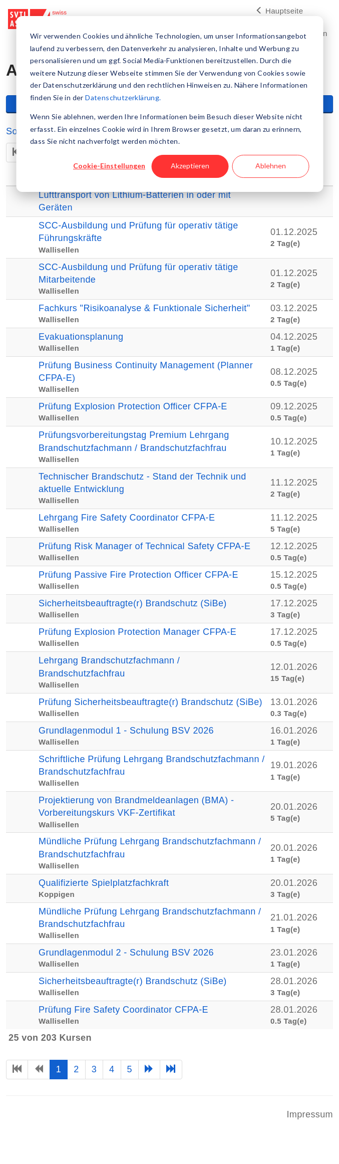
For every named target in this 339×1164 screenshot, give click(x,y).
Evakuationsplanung (81, 337)
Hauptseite (279, 11)
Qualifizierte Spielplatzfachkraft (104, 883)
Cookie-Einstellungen (109, 165)
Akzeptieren (190, 165)
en (322, 33)
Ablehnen (270, 165)
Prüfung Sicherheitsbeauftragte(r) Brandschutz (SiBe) (150, 702)
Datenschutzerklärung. (123, 97)
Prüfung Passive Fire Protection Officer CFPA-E (138, 575)
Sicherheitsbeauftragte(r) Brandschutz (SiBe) (133, 603)
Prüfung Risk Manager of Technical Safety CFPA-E (144, 546)
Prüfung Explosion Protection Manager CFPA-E (137, 632)
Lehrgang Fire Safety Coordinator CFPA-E (127, 518)
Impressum (309, 1114)
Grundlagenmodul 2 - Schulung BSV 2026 (126, 953)
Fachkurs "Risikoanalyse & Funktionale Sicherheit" (144, 308)
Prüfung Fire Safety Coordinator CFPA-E (123, 1010)
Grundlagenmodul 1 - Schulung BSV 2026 (126, 731)
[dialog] (169, 104)
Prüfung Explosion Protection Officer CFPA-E (133, 406)
